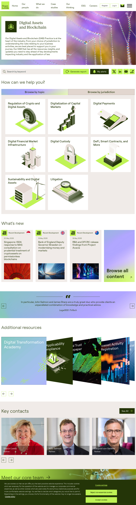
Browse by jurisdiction (101, 92)
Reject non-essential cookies (101, 493)
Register (105, 6)
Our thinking (70, 6)
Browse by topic (34, 92)
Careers (93, 5)
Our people (25, 6)
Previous (3, 460)
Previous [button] (3, 306)
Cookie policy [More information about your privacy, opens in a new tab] (10, 497)
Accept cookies (101, 499)
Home (15, 5)
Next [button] (132, 306)
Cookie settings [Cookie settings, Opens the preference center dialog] (101, 486)
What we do (40, 6)
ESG (83, 5)
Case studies (54, 6)
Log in (114, 6)
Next (11, 460)
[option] (17, 256)
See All (125, 411)
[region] (68, 492)
